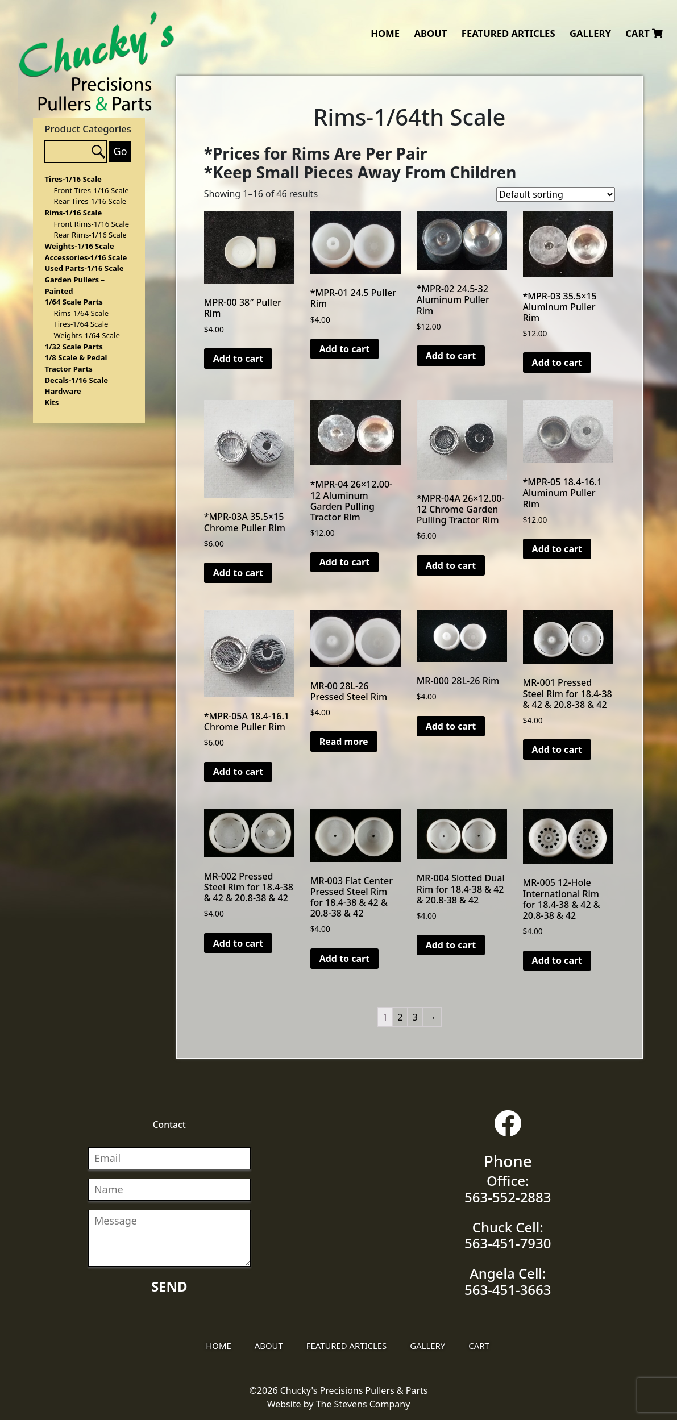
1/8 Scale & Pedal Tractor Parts (75, 363)
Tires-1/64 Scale (80, 324)
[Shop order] (555, 194)
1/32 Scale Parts (73, 347)
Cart (644, 33)
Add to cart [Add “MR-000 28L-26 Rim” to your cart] (451, 726)
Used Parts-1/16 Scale (83, 268)
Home (385, 33)
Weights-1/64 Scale (86, 335)
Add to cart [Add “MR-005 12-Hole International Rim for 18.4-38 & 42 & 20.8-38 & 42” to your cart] (557, 960)
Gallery (590, 33)
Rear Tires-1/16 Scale (89, 201)
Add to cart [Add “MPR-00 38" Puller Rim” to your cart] (238, 358)
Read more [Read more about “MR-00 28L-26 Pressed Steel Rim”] (343, 741)
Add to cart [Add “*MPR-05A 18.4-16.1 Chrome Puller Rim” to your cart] (238, 771)
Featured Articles (508, 33)
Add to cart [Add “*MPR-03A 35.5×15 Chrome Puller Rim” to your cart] (238, 573)
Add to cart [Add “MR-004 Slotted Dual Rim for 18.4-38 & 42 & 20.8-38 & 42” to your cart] (451, 945)
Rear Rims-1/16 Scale (89, 235)
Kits (51, 402)
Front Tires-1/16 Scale (90, 190)
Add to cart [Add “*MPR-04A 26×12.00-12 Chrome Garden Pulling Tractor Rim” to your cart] (451, 565)
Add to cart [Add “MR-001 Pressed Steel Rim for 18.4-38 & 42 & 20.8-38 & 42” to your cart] (557, 749)
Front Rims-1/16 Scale (91, 224)
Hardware (62, 391)
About (430, 33)
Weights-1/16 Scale (79, 246)
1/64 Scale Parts (73, 302)
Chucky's (97, 61)
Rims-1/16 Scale (73, 212)
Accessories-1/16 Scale (85, 257)
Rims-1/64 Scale (81, 313)
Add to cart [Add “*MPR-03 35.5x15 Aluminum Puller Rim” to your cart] (557, 362)
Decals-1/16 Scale (76, 380)
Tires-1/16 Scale (72, 179)
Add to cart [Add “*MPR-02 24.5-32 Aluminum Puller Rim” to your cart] (451, 355)
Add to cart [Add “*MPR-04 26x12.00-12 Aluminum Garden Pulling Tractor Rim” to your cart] (344, 562)
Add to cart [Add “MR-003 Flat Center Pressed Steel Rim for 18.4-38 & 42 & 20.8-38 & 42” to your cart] (344, 958)
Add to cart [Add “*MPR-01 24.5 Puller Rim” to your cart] (344, 349)
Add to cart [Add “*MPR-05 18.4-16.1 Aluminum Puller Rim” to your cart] (557, 549)
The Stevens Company (363, 1404)
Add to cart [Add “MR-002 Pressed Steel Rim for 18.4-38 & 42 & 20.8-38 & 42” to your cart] (238, 943)
